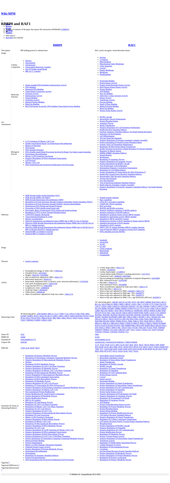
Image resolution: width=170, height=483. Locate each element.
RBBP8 (57, 44)
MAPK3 (160, 315)
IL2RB (158, 311)
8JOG (97, 351)
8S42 (102, 351)
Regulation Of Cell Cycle (35, 428)
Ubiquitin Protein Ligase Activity (38, 447)
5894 (97, 334)
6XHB (161, 347)
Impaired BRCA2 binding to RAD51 (39, 232)
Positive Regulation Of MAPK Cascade (115, 164)
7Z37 (101, 349)
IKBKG (30, 316)
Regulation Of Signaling (109, 371)
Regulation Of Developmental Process (114, 447)
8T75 (111, 351)
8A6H (120, 349)
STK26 (124, 328)
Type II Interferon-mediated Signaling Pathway (117, 183)
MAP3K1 (137, 315)
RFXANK (140, 325)
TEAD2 (149, 328)
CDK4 (103, 306)
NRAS (111, 319)
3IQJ (127, 345)
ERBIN (124, 308)
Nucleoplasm (30, 63)
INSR (163, 311)
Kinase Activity (105, 98)
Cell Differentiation (107, 136)
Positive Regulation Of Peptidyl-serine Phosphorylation (121, 142)
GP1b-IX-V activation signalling (112, 202)
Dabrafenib (104, 253)
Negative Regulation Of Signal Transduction (116, 417)
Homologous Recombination (36, 154)
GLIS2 (146, 308)
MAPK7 (98, 317)
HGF (117, 311)
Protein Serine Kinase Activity (111, 111)
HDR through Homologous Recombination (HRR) (44, 200)
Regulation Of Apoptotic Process (112, 159)
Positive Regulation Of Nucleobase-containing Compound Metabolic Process (54, 438)
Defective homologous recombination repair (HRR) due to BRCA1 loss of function (56, 221)
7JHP (97, 349)
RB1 (54, 318)
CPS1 (166, 306)
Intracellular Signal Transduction (112, 356)
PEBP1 (112, 321)
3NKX (152, 345)
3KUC (141, 345)
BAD (154, 302)
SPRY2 (108, 328)
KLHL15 (48, 316)
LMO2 (66, 316)
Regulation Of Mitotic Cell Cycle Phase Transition (44, 407)
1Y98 (23, 348)
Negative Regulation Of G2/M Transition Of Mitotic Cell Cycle (49, 430)
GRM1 (97, 311)
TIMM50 (161, 328)
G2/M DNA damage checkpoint (37, 215)
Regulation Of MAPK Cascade (111, 364)
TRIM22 (106, 330)
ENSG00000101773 (28, 340)
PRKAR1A (115, 323)
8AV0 (135, 349)
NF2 (163, 317)
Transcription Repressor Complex (38, 67)
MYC (149, 317)
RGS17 (69, 318)
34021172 (58, 277)
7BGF (37, 348)
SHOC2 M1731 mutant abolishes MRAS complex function (122, 227)
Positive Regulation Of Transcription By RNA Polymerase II (123, 172)
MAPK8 (105, 317)
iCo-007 (103, 246)
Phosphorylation (106, 424)
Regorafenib (104, 251)
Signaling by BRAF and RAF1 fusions (114, 219)
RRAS (152, 325)
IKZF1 (36, 316)
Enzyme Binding (106, 102)
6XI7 (167, 347)
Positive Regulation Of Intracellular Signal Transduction (121, 385)
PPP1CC (152, 321)
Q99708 (24, 342)
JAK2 (113, 313)
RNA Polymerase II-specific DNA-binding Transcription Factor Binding (52, 106)
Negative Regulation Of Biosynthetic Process (42, 419)
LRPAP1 (162, 313)
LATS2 (152, 313)
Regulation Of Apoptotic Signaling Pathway (42, 455)
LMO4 (72, 316)
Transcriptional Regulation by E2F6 (38, 217)
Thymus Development (108, 179)
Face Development (107, 181)
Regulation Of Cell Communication (113, 373)
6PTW (135, 347)
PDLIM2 (106, 321)
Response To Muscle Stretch (110, 151)
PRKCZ (143, 323)
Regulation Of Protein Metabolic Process (115, 407)
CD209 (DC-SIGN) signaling (111, 204)
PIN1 (39, 318)
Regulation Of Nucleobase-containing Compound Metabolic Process (51, 358)
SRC (119, 328)
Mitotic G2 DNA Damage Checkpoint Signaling (43, 445)
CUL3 (67, 314)
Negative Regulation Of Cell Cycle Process (41, 383)
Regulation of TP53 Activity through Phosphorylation (45, 212)
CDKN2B (124, 306)
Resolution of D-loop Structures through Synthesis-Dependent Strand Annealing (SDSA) (59, 202)
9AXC (125, 351)
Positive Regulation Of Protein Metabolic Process (44, 449)
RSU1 (164, 325)
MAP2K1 (98, 315)
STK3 (129, 328)
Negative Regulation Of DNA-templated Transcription (45, 158)
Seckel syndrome (31, 261)
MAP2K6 (130, 315)
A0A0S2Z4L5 (100, 342)
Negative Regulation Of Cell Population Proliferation (120, 128)
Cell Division (30, 160)
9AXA (120, 351)
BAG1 (158, 302)
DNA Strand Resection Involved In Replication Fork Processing (49, 165)
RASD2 (111, 325)
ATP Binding (104, 91)
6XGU (145, 347)
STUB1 (135, 328)
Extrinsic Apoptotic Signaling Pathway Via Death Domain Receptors (126, 132)
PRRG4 (44, 318)
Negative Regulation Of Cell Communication (117, 430)
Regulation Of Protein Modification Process (116, 413)
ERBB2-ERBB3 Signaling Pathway (113, 153)
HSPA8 (152, 311)
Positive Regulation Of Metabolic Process (41, 396)
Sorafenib (103, 240)
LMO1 (61, 316)
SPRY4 (114, 328)
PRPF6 (155, 323)
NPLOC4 (98, 319)
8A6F (115, 349)
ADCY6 (121, 302)
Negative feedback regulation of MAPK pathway (118, 210)
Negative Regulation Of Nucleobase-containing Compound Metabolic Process (54, 388)
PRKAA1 (98, 323)
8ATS (130, 349)
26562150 (53, 284)
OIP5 (124, 319)
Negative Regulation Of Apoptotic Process (116, 162)
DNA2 (72, 314)
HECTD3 (104, 311)
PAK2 (141, 319)
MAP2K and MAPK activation (111, 208)
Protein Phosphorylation (109, 121)
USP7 (128, 330)
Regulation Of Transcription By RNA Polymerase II (45, 385)
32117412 (145, 274)
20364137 (47, 279)
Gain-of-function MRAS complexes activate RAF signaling (122, 229)
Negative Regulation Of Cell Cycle (38, 411)
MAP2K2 (106, 315)
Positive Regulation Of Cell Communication (116, 388)
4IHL (116, 347)
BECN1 (110, 304)
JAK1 (108, 313)
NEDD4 (154, 317)
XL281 (102, 244)
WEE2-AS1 (146, 330)
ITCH (104, 313)
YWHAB (160, 330)
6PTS (131, 347)
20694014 (40, 292)
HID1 (87, 314)
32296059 (111, 270)
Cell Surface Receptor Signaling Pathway (115, 415)
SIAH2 (86, 318)
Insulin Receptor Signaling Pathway (113, 130)
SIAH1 (80, 318)
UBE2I (44, 320)
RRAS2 (159, 325)
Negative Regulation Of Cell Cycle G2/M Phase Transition (47, 436)
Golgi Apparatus (106, 66)
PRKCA (123, 323)
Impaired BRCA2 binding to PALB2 (39, 234)
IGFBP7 (24, 316)
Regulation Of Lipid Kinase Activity (39, 402)
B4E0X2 (120, 342)
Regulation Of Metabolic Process (37, 381)
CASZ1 (133, 304)
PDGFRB (98, 321)
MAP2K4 (79, 316)
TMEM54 (30, 320)
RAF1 (131, 44)
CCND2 (145, 304)
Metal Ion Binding (32, 104)
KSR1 (141, 313)
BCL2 (164, 302)
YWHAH (113, 332)
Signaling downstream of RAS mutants (114, 223)
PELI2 (28, 318)
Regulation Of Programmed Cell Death (114, 398)
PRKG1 (149, 323)
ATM (39, 314)
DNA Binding (30, 87)
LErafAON (104, 242)
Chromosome (30, 65)
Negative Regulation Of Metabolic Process (41, 368)
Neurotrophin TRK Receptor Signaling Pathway (118, 176)
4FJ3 (97, 347)
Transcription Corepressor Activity (38, 91)
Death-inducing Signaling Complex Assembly (117, 185)
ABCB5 (115, 302)
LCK (157, 313)
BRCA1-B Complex (33, 400)
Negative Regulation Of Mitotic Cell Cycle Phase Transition (48, 371)
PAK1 (136, 319)
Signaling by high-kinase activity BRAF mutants (118, 217)
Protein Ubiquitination (33, 443)
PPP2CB (159, 321)
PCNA (23, 318)
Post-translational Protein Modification (40, 392)
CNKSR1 (146, 306)
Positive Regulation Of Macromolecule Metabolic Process (47, 375)
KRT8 (136, 313)
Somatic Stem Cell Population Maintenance (116, 145)
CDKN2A (116, 306)
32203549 (122, 280)
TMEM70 (98, 330)
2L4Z (27, 348)
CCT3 (151, 304)
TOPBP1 (37, 320)
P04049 (134, 342)
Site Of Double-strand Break (36, 69)
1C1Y (97, 345)
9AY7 (131, 351)
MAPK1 (153, 315)
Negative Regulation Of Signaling (112, 428)
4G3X (106, 347)
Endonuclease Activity (33, 96)
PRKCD (129, 323)
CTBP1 (61, 314)
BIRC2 (116, 304)
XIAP (154, 330)
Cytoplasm (104, 60)
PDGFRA (157, 319)
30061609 (47, 286)
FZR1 (83, 314)
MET (124, 317)
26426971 (132, 291)
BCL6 (104, 304)
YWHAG (106, 332)
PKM (146, 321)
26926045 (43, 290)
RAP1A (98, 325)
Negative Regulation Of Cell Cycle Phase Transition (45, 366)
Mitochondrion (105, 62)
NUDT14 (117, 319)
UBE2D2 (121, 330)
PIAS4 (33, 318)
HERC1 (111, 311)
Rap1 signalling (106, 200)
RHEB (147, 325)
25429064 (44, 275)
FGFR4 (130, 308)
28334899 (122, 285)
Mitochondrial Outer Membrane (112, 64)
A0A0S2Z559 (111, 342)
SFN (96, 328)
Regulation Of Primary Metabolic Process (41, 356)
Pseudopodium (105, 74)
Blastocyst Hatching (32, 146)
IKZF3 (42, 316)
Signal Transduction (107, 125)
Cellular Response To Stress (110, 445)
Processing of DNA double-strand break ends (42, 208)
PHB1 (130, 321)
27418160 (83, 281)
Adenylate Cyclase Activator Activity (114, 96)
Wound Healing (105, 155)
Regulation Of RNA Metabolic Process (40, 364)
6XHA (156, 347)
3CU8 (122, 345)
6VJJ (140, 347)
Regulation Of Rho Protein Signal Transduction (118, 147)
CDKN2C (132, 306)
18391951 (36, 275)
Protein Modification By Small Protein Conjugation (44, 394)
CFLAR (139, 306)
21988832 (65, 29)
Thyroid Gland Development (110, 138)
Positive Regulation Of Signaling (112, 390)
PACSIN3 (130, 319)
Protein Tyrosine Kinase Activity (112, 436)
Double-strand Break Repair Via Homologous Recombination (48, 143)
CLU (56, 314)
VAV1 (132, 330)
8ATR (125, 349)
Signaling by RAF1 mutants (110, 225)
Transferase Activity (107, 100)
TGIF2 (23, 320)
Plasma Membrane (107, 70)
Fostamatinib (105, 255)
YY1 (127, 332)
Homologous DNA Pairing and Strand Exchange (43, 206)
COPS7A (160, 306)
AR (138, 302)
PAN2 (91, 316)
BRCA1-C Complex (33, 71)
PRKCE (136, 323)
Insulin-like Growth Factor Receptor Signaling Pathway (121, 174)
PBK (151, 319)
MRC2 (135, 317)
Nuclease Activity (32, 94)
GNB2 (152, 308)
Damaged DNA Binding (34, 89)
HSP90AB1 (138, 311)
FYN (142, 308)
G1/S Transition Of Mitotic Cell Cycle (39, 141)
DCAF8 (98, 308)
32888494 (45, 288)
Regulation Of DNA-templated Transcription (42, 377)
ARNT (142, 302)
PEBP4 (118, 321)
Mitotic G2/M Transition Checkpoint (39, 156)
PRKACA (106, 323)
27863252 (58, 271)
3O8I (157, 345)
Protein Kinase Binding (108, 411)
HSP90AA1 (129, 311)
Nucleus (28, 61)
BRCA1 (51, 314)
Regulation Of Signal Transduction (113, 368)
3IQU (131, 345)
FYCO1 (136, 308)
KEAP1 (119, 313)
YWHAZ (121, 332)
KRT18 (131, 313)
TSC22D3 (114, 330)
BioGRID (9, 38)
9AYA (136, 351)
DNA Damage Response (34, 150)
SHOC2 (102, 328)
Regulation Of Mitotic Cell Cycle (38, 421)
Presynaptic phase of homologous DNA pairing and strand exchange (51, 210)
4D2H (32, 348)
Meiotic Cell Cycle (32, 163)
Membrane (104, 72)
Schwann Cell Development (110, 134)
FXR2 (77, 314)
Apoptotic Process (106, 123)
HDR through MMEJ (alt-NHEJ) (37, 198)
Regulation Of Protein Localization (113, 458)
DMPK (104, 308)
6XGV (151, 347)
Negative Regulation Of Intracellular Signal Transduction (121, 438)
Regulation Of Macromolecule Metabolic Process (44, 373)
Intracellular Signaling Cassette (111, 358)
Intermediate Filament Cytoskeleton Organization (118, 168)
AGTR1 (128, 302)
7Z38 (106, 349)
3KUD (146, 345)
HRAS (121, 311)
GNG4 (157, 308)
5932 (22, 334)
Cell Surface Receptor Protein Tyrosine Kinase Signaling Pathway (125, 421)
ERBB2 (118, 308)
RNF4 (75, 318)
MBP (120, 317)
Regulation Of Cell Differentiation (113, 170)
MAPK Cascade (106, 117)
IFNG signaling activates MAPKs (112, 232)
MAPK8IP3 (113, 317)
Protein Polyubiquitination (35, 458)
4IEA (111, 347)
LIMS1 (55, 316)
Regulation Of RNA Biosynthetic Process (41, 379)
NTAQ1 (86, 316)
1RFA (117, 345)
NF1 (159, 317)
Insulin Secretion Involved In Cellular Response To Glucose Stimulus (126, 149)
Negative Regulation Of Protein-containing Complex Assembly (124, 140)
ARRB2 (148, 302)
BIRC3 (122, 304)
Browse (9, 26)
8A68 (110, 349)
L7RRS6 (127, 342)
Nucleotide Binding (107, 81)
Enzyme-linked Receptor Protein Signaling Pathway (119, 451)
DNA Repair (30, 148)
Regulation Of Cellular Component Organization (118, 419)
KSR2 (146, 313)
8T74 (106, 351)
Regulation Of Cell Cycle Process (38, 409)
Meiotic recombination (33, 219)
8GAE (155, 349)
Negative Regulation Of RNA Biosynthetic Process (44, 434)
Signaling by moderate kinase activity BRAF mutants (120, 215)
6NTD (125, 347)
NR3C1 (105, 319)
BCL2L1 (98, 304)
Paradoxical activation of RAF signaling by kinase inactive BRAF (125, 221)
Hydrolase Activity (32, 100)
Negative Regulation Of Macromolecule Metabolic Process (47, 360)
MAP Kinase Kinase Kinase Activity (113, 87)
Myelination (104, 157)
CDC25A (162, 304)
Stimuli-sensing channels (109, 198)
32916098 (155, 278)
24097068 (126, 276)
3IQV (136, 345)
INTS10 (98, 313)
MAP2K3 (114, 315)
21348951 (120, 272)
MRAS (129, 317)
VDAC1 (138, 330)
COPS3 (153, 306)
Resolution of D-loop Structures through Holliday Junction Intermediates (53, 204)
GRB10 (163, 308)
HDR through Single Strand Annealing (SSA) (42, 195)
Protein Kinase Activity (108, 83)
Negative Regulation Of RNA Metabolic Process (43, 426)
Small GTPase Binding (108, 104)
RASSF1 (117, 325)
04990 (23, 337)
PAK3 (146, 319)
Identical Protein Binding (34, 102)
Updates (9, 33)
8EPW (150, 349)
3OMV (162, 345)
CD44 (156, 304)
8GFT (160, 349)
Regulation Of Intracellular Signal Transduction (118, 360)
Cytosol (103, 68)
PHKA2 (136, 321)
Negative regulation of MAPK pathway (114, 212)
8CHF (140, 349)
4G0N (101, 347)
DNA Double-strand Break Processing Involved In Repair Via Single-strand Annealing (58, 152)
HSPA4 (146, 311)
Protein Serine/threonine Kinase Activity (115, 85)
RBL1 (59, 318)
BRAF (127, 304)
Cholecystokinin (106, 249)
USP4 (49, 320)
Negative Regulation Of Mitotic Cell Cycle (41, 390)
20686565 (118, 276)
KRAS (125, 313)
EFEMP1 (110, 308)
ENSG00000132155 (102, 340)
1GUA (112, 345)
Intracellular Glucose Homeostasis (113, 119)
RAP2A (104, 325)
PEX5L (125, 321)
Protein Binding (31, 98)
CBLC (139, 304)
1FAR (107, 345)
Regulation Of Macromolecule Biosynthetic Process (45, 424)
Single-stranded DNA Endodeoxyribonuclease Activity (46, 85)
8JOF (165, 349)
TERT (155, 328)
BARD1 (44, 314)
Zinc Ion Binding (106, 94)
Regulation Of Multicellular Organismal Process (118, 443)
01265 (97, 337)
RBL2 (64, 318)
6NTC (120, 347)
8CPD (145, 349)
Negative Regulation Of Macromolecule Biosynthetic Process (48, 413)
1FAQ (102, 345)
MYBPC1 (142, 317)
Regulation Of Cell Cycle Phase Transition (41, 405)
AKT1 (134, 302)
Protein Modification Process (36, 398)
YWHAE (98, 332)
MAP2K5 (122, 315)
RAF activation (105, 206)
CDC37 (98, 306)
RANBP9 (162, 323)
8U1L (115, 351)
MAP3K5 (145, 315)
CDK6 (109, 306)
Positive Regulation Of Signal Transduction (116, 383)
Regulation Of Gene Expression (37, 415)
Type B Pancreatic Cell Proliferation (113, 166)
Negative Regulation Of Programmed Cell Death (118, 394)
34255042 (42, 273)
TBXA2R (142, 328)
